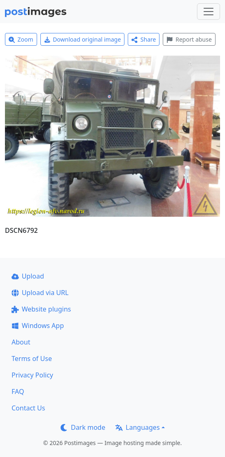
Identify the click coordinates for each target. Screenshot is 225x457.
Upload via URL (40, 292)
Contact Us (28, 407)
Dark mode (83, 427)
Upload (28, 276)
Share (143, 39)
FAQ (18, 391)
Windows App (38, 325)
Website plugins (41, 309)
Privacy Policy (32, 375)
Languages (137, 427)
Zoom (21, 39)
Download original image (82, 39)
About (21, 342)
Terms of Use (32, 358)
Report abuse (188, 39)
